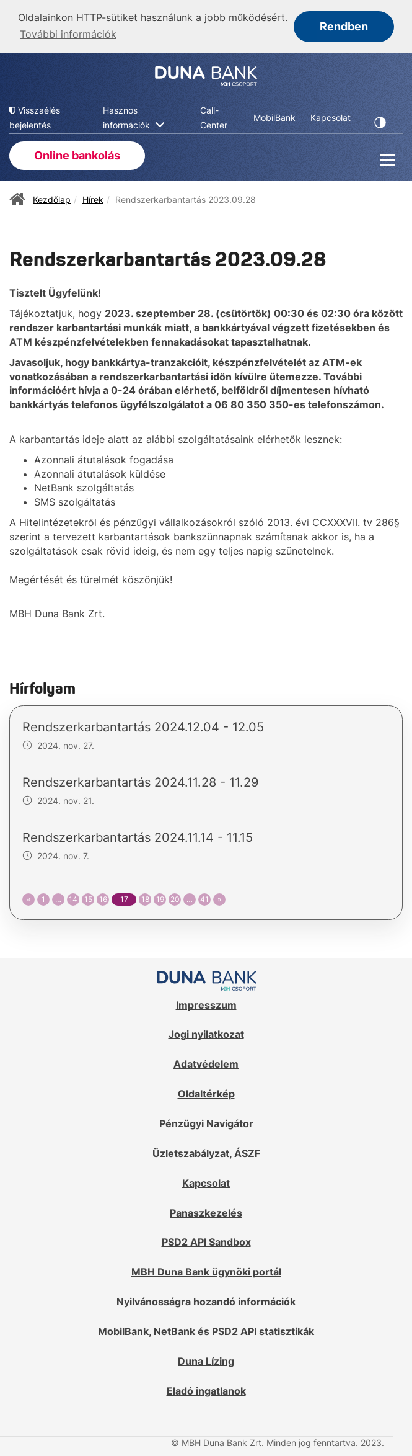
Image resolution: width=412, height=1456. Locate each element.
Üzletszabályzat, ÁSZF (206, 1152)
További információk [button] (68, 34)
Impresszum (206, 1004)
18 (145, 898)
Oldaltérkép (206, 1092)
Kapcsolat (206, 1182)
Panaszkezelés (206, 1211)
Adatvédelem (206, 1062)
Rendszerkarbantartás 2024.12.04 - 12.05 (143, 725)
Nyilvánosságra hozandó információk (206, 1300)
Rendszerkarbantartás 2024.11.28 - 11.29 (140, 781)
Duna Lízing (206, 1360)
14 (73, 898)
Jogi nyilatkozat (206, 1033)
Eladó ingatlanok (206, 1389)
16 (103, 898)
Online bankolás (77, 154)
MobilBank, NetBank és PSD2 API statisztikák (206, 1330)
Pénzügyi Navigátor (206, 1122)
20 (175, 898)
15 (88, 898)
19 (160, 898)
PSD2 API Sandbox (206, 1241)
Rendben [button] (344, 26)
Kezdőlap (52, 197)
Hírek (92, 197)
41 (204, 898)
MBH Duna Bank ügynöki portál (206, 1270)
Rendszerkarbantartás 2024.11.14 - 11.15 (137, 836)
